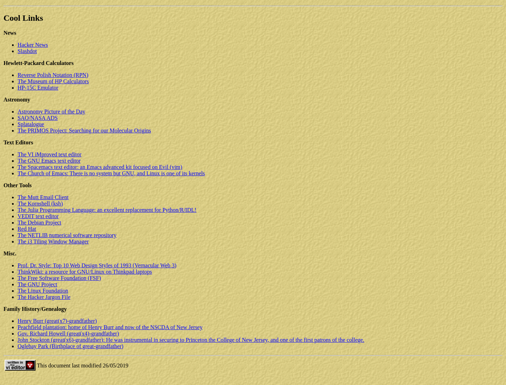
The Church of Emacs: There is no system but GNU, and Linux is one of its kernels (111, 173)
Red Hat (27, 229)
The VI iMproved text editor (50, 154)
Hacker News (33, 45)
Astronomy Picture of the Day (51, 112)
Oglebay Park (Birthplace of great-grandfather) (70, 346)
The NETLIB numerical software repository (67, 235)
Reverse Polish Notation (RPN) (53, 75)
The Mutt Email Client (43, 197)
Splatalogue (31, 124)
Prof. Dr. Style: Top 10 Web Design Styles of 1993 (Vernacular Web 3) (97, 265)
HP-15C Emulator (38, 88)
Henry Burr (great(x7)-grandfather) (57, 321)
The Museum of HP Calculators (53, 81)
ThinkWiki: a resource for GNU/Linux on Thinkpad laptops (85, 272)
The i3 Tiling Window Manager (53, 241)
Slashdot (27, 51)
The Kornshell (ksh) (40, 204)
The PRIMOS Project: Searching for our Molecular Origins (84, 130)
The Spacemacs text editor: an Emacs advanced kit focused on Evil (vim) (100, 167)
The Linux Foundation (43, 291)
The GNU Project (37, 284)
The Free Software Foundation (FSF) (59, 278)
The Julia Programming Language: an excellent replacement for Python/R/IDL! (107, 210)
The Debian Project (39, 223)
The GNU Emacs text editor (49, 161)
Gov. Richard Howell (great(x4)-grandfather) (68, 334)
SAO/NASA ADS (38, 118)
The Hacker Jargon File (44, 297)
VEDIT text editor (38, 216)
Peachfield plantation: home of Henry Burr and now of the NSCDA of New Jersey (110, 327)
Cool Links (23, 17)
